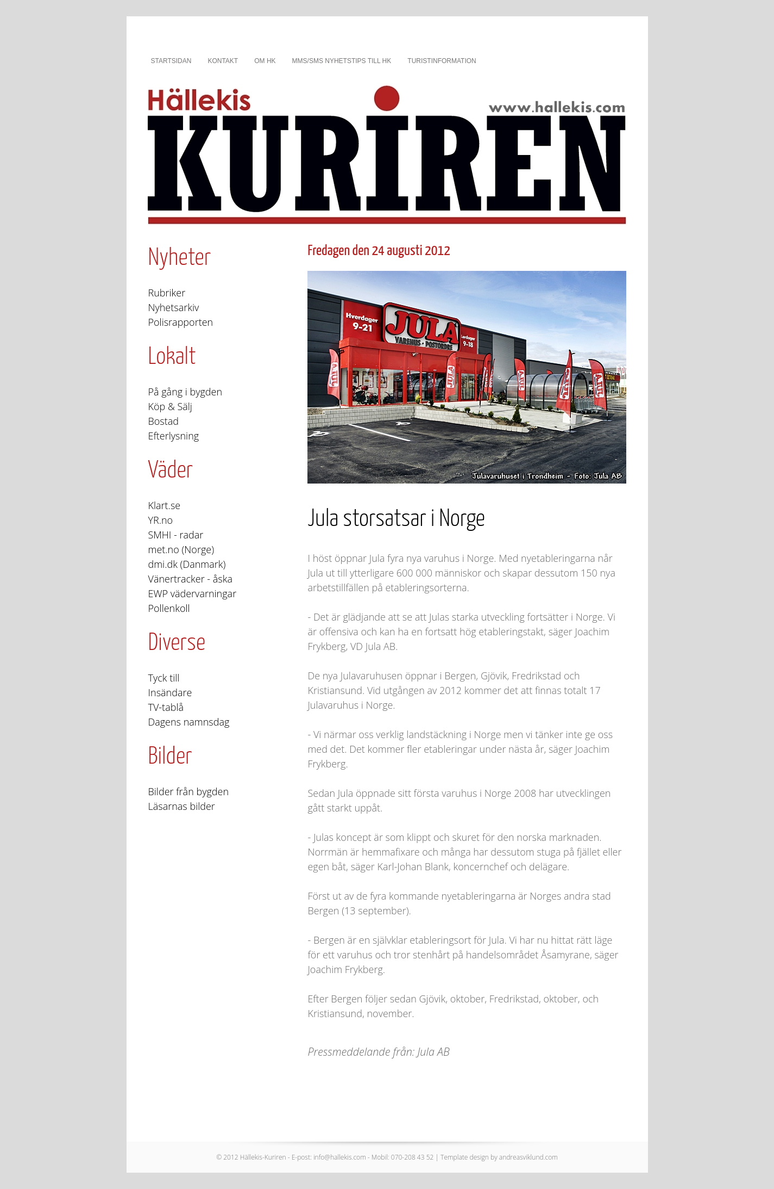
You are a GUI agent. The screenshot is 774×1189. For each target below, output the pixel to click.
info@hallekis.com (339, 1157)
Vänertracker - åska (190, 578)
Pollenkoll (169, 608)
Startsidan (171, 61)
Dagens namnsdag (189, 721)
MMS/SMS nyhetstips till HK (342, 61)
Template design (465, 1157)
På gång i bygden (185, 391)
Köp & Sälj (170, 406)
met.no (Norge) (181, 549)
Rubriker (167, 292)
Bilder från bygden (188, 791)
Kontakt (222, 61)
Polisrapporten (180, 322)
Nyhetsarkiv (173, 307)
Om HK (264, 61)
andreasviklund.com (528, 1157)
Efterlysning (173, 435)
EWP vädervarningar (192, 593)
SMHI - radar (176, 534)
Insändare (170, 692)
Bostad (163, 421)
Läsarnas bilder (181, 806)
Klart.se (164, 505)
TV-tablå (166, 707)
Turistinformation (441, 61)
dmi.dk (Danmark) (187, 564)
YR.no (160, 520)
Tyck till (164, 677)
